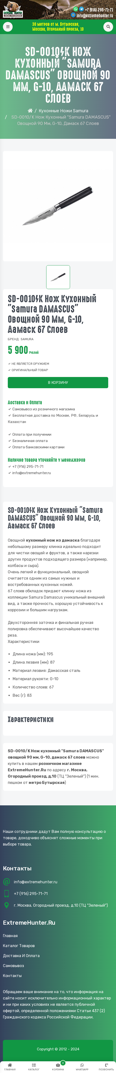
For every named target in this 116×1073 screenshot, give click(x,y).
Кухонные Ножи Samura (63, 110)
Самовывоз (13, 965)
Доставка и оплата (21, 955)
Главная (10, 935)
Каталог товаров (19, 945)
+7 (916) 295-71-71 (99, 10)
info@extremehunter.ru (95, 16)
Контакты (12, 975)
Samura (27, 339)
